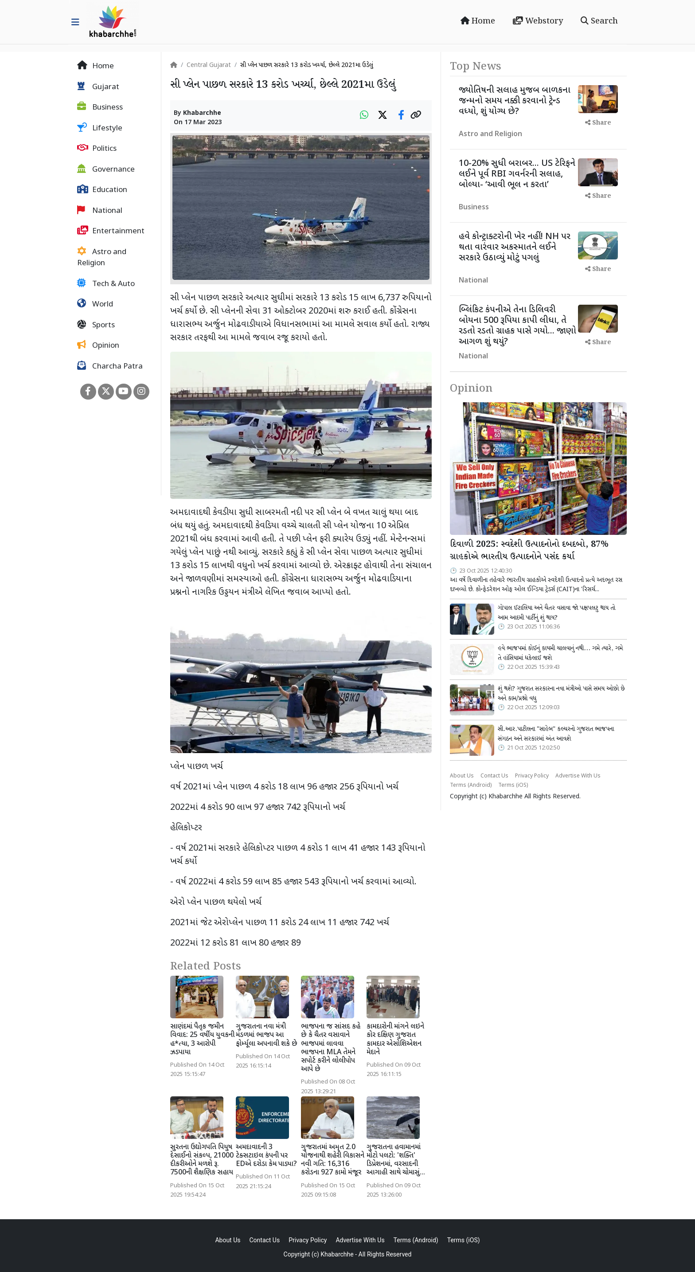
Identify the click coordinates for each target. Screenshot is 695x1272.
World (95, 304)
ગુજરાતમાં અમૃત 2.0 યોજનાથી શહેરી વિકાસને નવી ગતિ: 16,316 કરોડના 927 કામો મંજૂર (332, 1160)
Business (100, 107)
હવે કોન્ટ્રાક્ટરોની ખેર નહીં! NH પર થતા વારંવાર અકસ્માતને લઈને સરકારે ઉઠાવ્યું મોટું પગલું (514, 247)
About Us (462, 776)
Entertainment (110, 231)
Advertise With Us (578, 776)
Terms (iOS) (513, 785)
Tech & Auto (106, 284)
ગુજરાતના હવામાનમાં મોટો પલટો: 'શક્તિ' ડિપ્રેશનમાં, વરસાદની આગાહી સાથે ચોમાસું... (396, 1160)
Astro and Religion (101, 258)
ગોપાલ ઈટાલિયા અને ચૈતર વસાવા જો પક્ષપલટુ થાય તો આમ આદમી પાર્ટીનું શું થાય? (556, 613)
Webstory (538, 21)
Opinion (98, 345)
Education (102, 190)
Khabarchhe (202, 113)
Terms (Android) (471, 785)
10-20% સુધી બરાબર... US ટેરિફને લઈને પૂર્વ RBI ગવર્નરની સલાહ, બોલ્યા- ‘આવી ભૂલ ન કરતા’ (517, 174)
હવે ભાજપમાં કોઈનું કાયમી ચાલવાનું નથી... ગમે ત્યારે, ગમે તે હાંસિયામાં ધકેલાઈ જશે (560, 653)
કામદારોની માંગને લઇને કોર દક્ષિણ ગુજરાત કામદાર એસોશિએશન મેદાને (395, 1039)
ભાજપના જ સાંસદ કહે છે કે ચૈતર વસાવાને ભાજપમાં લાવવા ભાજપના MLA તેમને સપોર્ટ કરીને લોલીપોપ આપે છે (330, 1048)
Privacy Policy (532, 776)
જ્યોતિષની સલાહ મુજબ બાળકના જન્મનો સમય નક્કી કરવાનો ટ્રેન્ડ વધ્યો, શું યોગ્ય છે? (514, 101)
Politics (97, 148)
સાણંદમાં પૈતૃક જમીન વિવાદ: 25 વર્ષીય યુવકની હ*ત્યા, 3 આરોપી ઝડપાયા (202, 1039)
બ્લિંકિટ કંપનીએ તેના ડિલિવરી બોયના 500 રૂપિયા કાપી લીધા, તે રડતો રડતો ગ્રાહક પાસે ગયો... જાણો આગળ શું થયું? (517, 326)
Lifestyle (99, 128)
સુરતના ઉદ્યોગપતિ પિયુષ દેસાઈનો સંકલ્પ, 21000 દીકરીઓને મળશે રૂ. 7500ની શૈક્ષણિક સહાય (202, 1160)
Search (599, 21)
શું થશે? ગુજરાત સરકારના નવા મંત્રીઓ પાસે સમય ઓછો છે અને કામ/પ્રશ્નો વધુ (561, 693)
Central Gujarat (209, 65)
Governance (106, 169)
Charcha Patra (110, 366)
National (99, 210)
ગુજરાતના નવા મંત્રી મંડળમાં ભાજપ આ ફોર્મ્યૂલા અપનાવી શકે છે (266, 1035)
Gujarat (98, 87)
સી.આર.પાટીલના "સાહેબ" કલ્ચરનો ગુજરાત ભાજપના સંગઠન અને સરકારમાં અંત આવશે (556, 734)
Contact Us (494, 776)
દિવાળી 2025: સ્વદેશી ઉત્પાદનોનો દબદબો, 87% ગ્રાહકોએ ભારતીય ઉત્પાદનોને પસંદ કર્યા (529, 551)
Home (478, 21)
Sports (96, 325)
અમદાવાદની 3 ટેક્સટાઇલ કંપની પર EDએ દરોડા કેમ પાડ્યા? (266, 1156)
